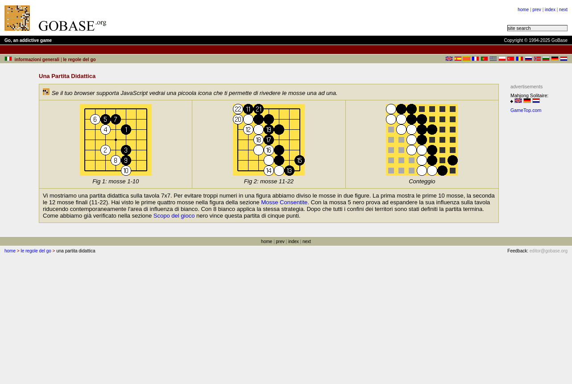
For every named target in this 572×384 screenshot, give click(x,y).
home (523, 9)
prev (536, 9)
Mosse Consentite (284, 202)
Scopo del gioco (174, 215)
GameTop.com (525, 110)
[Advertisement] (224, 17)
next (563, 9)
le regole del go (36, 250)
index (550, 9)
